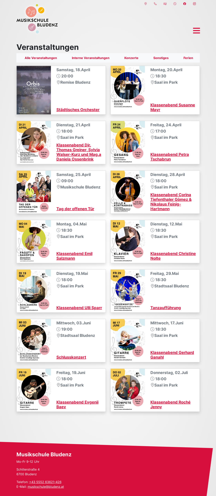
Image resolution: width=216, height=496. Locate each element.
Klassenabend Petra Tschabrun (169, 156)
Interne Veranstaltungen (90, 58)
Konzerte (131, 58)
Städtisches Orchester (77, 109)
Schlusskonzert (71, 357)
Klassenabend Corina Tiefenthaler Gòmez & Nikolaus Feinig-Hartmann (171, 201)
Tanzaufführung (165, 307)
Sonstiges (161, 58)
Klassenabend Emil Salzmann (74, 256)
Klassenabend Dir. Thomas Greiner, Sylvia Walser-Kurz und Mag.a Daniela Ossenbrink (78, 152)
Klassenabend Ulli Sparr (79, 307)
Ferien (188, 58)
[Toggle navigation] (196, 30)
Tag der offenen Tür (75, 208)
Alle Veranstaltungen (41, 58)
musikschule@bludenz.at (46, 487)
